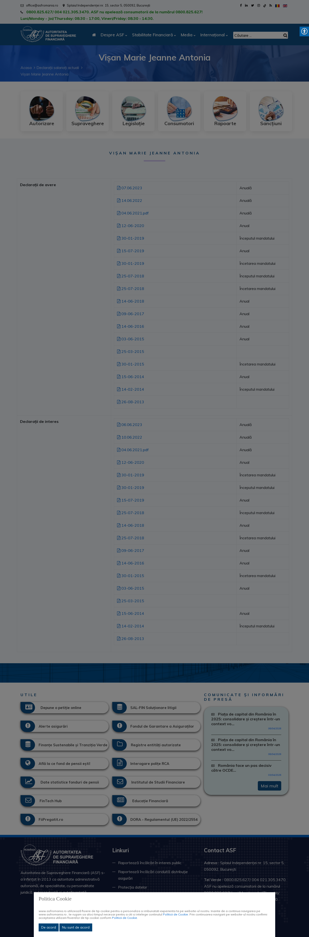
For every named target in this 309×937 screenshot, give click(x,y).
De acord (48, 927)
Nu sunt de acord (76, 927)
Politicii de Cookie (175, 914)
